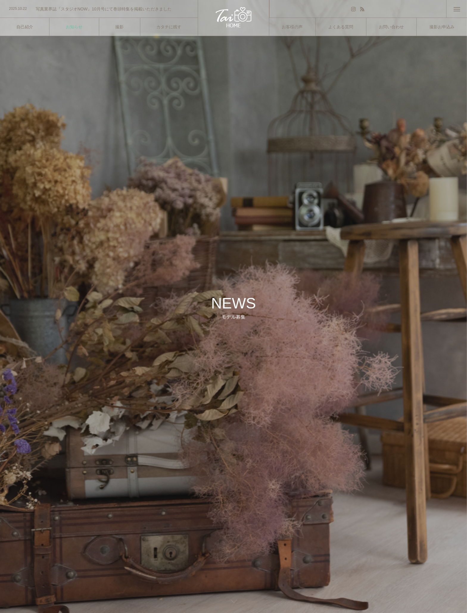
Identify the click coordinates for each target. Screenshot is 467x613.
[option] (99, 9)
